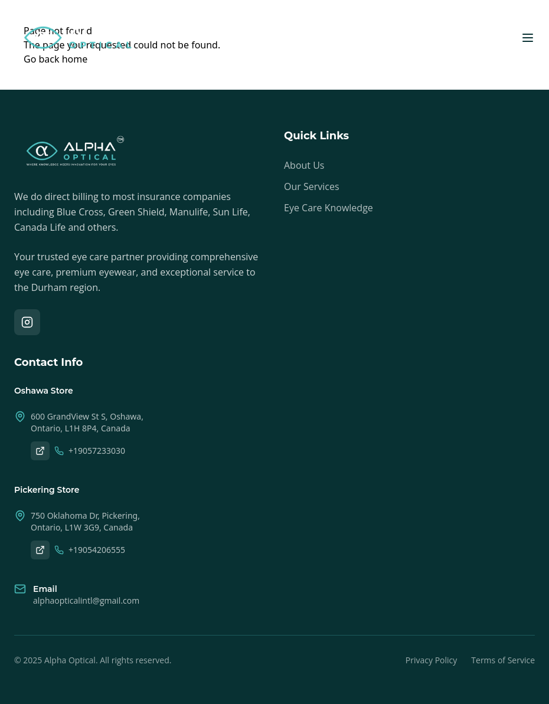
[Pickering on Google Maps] (40, 550)
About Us (304, 165)
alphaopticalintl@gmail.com (86, 600)
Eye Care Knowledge (328, 207)
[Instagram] (27, 322)
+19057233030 (89, 450)
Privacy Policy (431, 660)
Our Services (311, 186)
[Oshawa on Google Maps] (40, 450)
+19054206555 (89, 549)
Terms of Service (503, 660)
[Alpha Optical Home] (77, 37)
